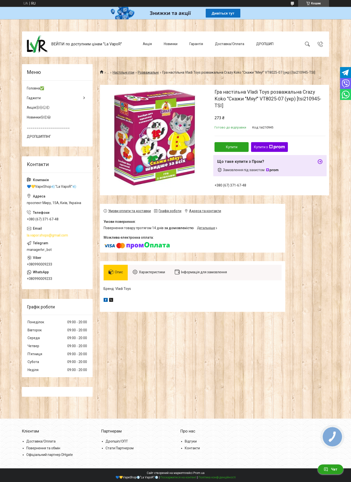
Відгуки (191, 441)
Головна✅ (35, 88)
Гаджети (34, 98)
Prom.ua (199, 473)
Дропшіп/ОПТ (117, 441)
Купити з (269, 147)
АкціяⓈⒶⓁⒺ (38, 107)
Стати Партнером (120, 448)
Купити (231, 147)
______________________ (48, 127)
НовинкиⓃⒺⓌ (39, 117)
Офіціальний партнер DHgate (49, 455)
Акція (147, 44)
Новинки (170, 44)
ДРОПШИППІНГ (39, 136)
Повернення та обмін (43, 448)
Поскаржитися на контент (178, 477)
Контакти (192, 448)
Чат (330, 469)
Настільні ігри (123, 72)
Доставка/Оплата (229, 44)
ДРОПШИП (264, 44)
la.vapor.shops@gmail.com (47, 235)
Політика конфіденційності (217, 477)
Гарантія (196, 44)
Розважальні (148, 72)
